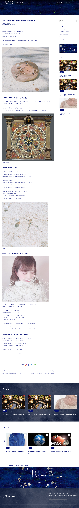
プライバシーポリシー (68, 495)
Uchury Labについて (52, 495)
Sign (69, 3)
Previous (4, 441)
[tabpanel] (17, 445)
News (66, 3)
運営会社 (75, 495)
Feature (8, 24)
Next (73, 441)
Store (73, 3)
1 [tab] (38, 458)
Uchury (55, 3)
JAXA (63, 3)
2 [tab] (40, 458)
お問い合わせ (60, 495)
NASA (59, 3)
